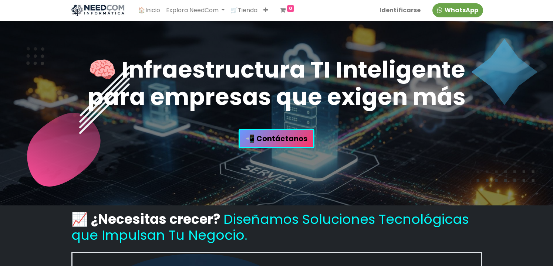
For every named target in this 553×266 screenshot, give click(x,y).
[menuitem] (150, 10)
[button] (267, 10)
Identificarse (398, 10)
